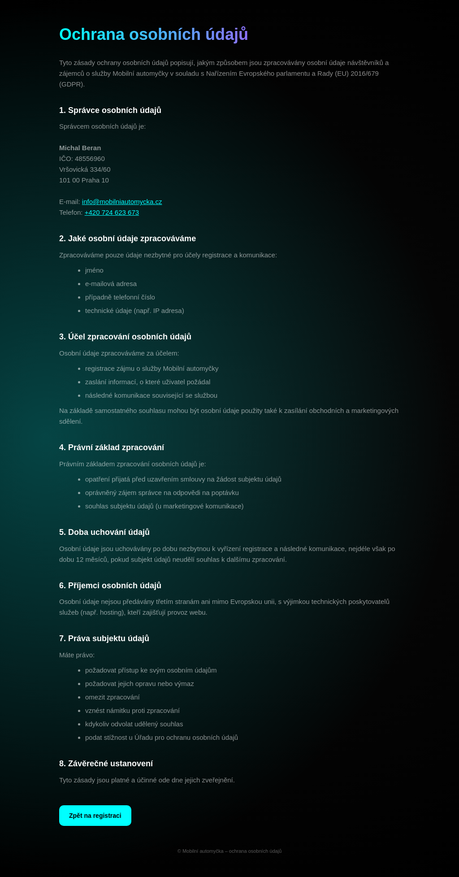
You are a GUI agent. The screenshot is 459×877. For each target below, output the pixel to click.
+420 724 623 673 (112, 213)
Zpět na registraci (95, 815)
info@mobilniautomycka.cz (122, 202)
